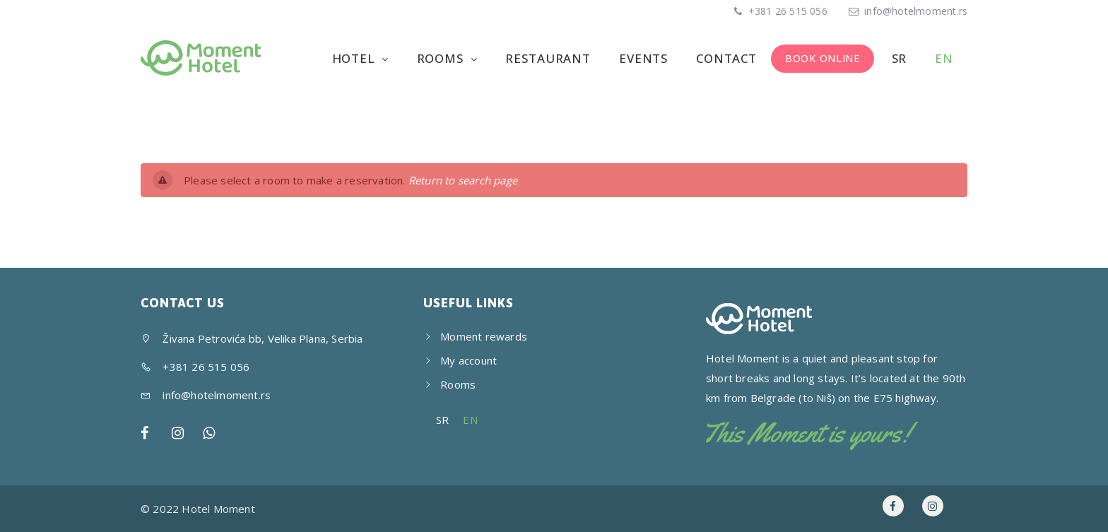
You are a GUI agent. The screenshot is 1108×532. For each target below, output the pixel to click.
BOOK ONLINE (822, 58)
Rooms (442, 58)
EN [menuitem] (470, 420)
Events (643, 58)
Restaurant (548, 58)
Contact (726, 58)
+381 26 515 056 (786, 11)
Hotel (355, 58)
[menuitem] (897, 59)
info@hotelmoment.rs (915, 11)
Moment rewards (483, 336)
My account (468, 360)
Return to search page (462, 180)
